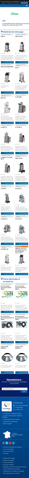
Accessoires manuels (8, 464)
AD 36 (17, 67)
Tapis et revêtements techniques (11, 469)
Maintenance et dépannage (9, 421)
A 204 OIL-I (18, 188)
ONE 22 (3, 36)
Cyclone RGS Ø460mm (19, 347)
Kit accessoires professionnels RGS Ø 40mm (21, 318)
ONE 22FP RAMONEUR (7, 67)
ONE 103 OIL (19, 158)
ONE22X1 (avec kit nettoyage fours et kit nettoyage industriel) (21, 251)
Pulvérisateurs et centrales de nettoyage (13, 471)
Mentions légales (7, 423)
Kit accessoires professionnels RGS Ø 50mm (7, 318)
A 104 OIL (3, 188)
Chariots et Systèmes (8, 460)
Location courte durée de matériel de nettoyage (12, 416)
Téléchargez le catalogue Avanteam (11, 413)
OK (24, 391)
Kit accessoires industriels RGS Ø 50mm (6, 287)
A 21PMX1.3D (4, 249)
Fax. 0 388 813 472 (18, 409)
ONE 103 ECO (19, 36)
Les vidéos (5, 453)
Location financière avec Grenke (10, 419)
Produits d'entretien (7, 462)
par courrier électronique (20, 405)
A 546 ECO (4, 127)
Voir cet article (9, 62)
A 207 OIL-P (18, 219)
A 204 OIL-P (4, 219)
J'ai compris (24, 3)
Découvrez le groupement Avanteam (12, 447)
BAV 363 (3, 98)
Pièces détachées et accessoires (11, 473)
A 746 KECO (18, 127)
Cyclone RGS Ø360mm (4, 347)
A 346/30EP (18, 97)
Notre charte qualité (8, 451)
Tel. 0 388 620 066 (18, 407)
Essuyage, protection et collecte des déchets (14, 467)
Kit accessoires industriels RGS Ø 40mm (20, 287)
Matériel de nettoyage (8, 458)
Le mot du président (8, 449)
